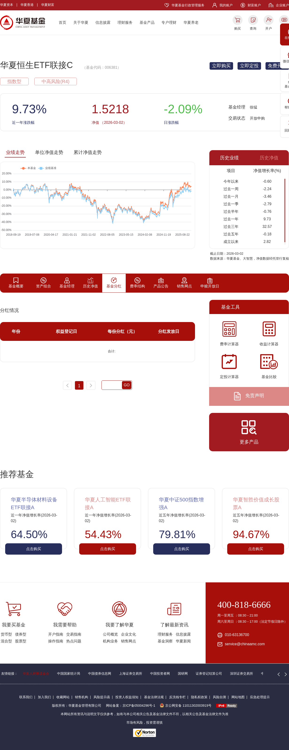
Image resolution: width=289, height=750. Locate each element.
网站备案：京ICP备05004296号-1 (130, 705)
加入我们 (44, 697)
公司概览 (110, 634)
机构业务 (110, 641)
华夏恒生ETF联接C (36, 65)
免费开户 (277, 65)
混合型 (6, 641)
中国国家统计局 (68, 673)
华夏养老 (191, 22)
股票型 (20, 641)
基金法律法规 (154, 697)
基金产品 (147, 22)
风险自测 (219, 697)
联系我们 (25, 697)
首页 (62, 22)
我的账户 (226, 5)
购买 (237, 28)
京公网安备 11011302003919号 (185, 705)
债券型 (20, 634)
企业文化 (128, 634)
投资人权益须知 (126, 697)
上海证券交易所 (130, 673)
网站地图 (238, 697)
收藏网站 (63, 697)
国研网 (183, 673)
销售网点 (128, 641)
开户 (268, 28)
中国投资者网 (160, 673)
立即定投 (249, 65)
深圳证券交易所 (241, 673)
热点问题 (73, 641)
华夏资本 (6, 5)
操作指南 (55, 641)
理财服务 (125, 22)
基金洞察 (165, 641)
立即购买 (221, 65)
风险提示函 (102, 697)
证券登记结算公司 (209, 673)
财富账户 (254, 5)
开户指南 (55, 634)
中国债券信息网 (99, 673)
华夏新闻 (183, 641)
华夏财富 (47, 5)
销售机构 (81, 697)
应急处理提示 (260, 697)
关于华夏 (80, 22)
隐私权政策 (199, 697)
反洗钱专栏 (177, 697)
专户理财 (168, 22)
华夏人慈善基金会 (36, 673)
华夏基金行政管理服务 (188, 5)
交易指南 (73, 634)
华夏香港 (27, 5)
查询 (253, 28)
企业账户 (282, 5)
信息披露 (102, 22)
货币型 (6, 634)
